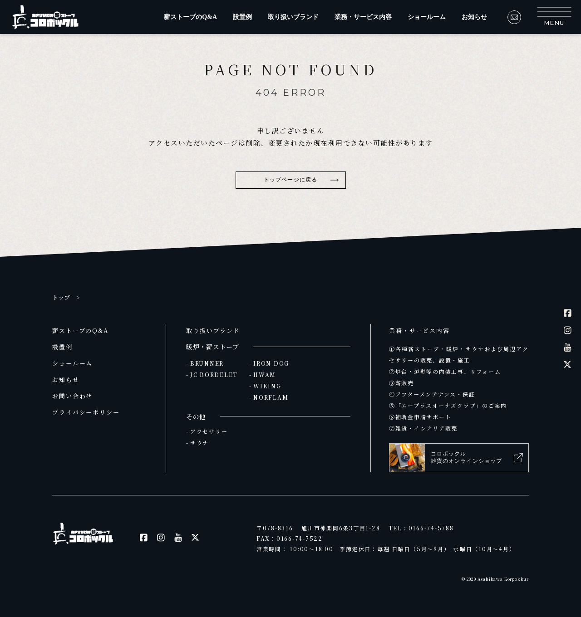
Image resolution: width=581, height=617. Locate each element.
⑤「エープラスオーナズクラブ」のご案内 (448, 405)
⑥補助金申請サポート (420, 417)
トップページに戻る (290, 179)
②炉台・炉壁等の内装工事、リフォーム (445, 371)
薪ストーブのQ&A (190, 17)
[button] (554, 17)
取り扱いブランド (293, 17)
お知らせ (474, 17)
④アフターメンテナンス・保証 (432, 394)
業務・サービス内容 (363, 17)
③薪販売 (401, 383)
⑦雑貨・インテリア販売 (423, 428)
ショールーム (427, 17)
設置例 (242, 17)
